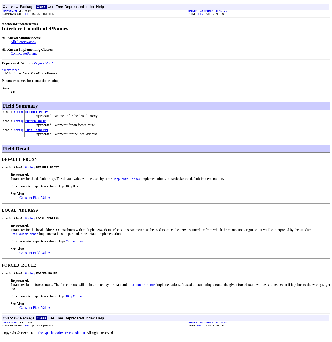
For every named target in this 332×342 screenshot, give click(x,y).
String (18, 114)
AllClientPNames (23, 42)
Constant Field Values (34, 202)
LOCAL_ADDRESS (36, 133)
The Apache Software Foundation (61, 338)
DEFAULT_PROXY (36, 114)
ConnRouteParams (24, 53)
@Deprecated (10, 71)
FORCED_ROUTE (35, 124)
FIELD (28, 14)
